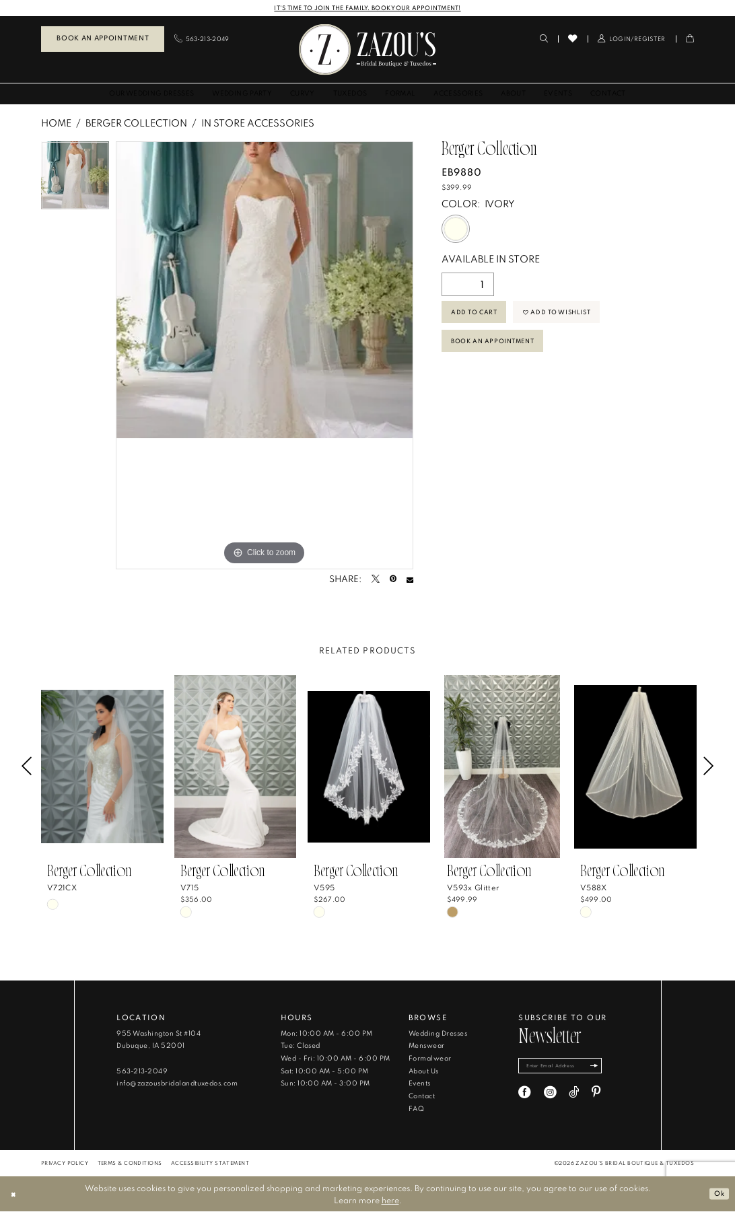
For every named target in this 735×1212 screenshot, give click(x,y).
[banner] (367, 50)
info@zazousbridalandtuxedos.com (177, 1083)
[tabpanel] (75, 179)
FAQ (416, 1109)
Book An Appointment (498, 349)
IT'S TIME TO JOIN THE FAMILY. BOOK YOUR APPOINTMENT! (367, 7)
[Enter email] (567, 1068)
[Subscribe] (607, 1068)
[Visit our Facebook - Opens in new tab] (524, 1095)
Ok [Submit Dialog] (717, 1193)
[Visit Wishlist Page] (572, 39)
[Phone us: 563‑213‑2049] (202, 39)
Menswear (427, 1046)
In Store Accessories (257, 123)
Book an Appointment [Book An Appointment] (103, 38)
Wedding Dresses (438, 1034)
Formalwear (430, 1059)
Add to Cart (477, 315)
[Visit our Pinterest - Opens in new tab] (596, 1095)
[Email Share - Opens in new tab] (410, 580)
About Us (424, 1071)
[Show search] (544, 39)
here (390, 1200)
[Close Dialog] (15, 1194)
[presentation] (102, 767)
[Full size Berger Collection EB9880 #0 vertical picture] (264, 356)
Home (56, 123)
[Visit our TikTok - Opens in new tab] (574, 1095)
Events (420, 1083)
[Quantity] (468, 285)
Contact (422, 1096)
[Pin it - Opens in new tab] (393, 580)
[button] (632, 39)
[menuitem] (102, 39)
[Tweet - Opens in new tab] (376, 580)
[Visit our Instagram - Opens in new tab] (550, 1095)
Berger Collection (136, 123)
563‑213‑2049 (142, 1071)
